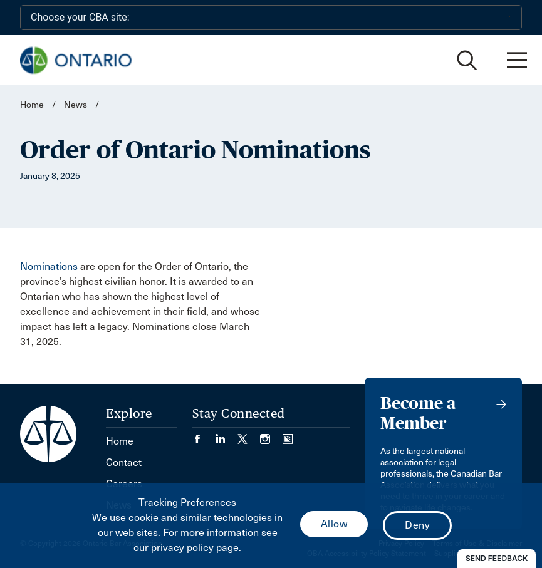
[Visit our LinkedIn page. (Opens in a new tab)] (226, 435)
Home (32, 105)
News (75, 105)
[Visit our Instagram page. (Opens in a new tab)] (271, 435)
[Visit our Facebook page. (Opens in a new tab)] (203, 435)
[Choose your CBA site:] (271, 17)
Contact (124, 462)
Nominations (49, 266)
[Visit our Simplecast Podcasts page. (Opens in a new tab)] (288, 435)
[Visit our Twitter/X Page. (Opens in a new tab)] (248, 435)
